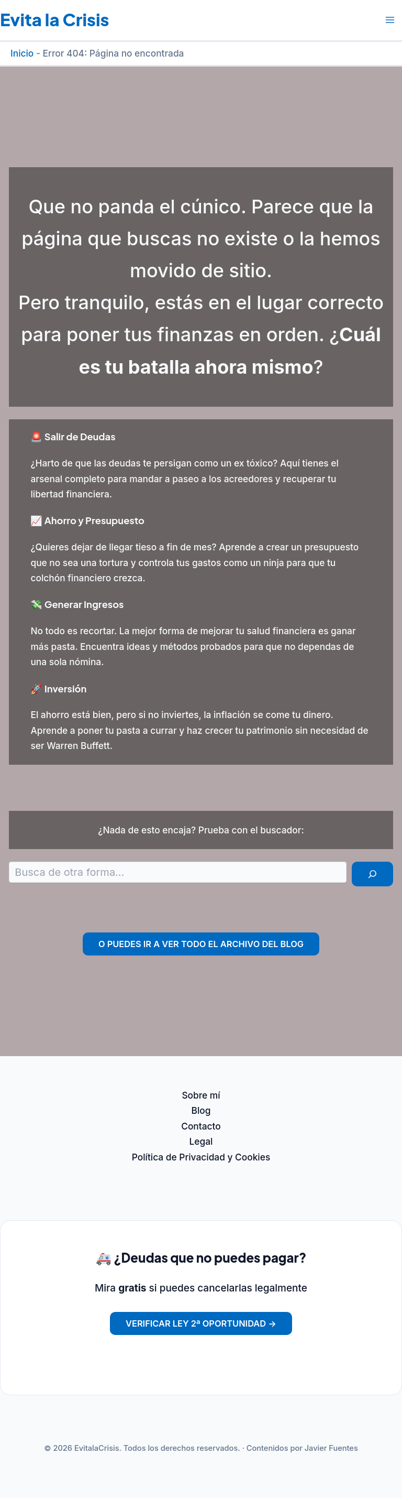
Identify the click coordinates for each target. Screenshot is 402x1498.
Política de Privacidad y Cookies (201, 1157)
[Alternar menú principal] (390, 20)
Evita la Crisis (54, 19)
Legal (201, 1141)
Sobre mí (201, 1095)
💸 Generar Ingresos (77, 604)
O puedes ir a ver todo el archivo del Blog (201, 944)
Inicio (22, 53)
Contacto (201, 1126)
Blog (201, 1110)
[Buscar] (372, 874)
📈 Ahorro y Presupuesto (87, 520)
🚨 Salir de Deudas (72, 436)
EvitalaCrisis (96, 1448)
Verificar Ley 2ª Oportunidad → (201, 1323)
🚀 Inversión (58, 688)
